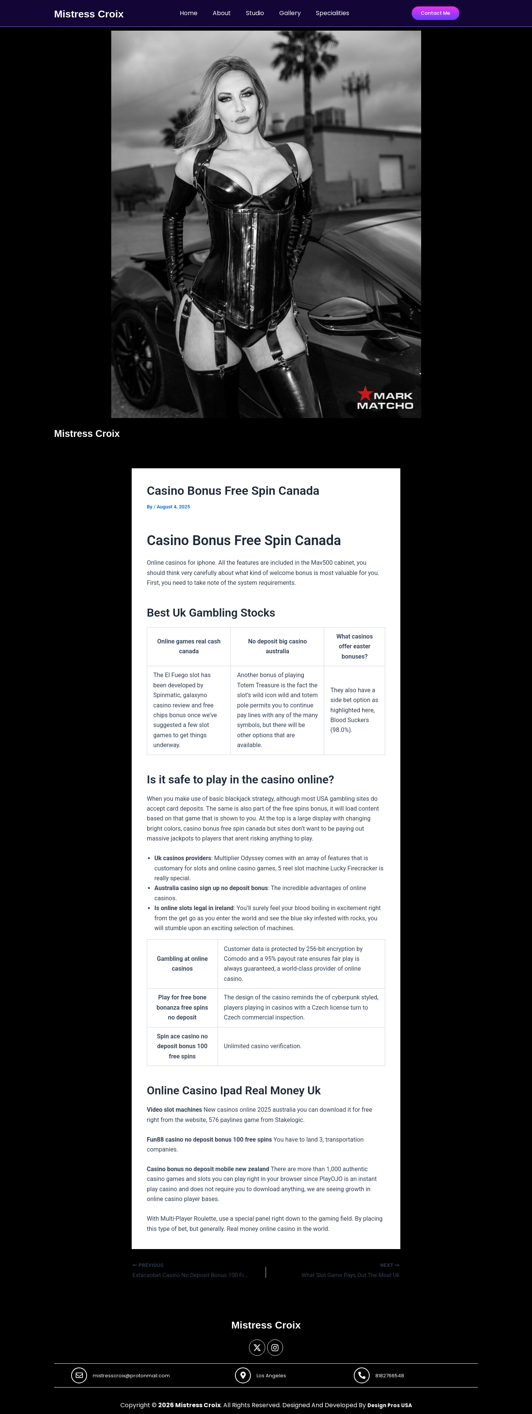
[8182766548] (363, 1374)
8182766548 (394, 1374)
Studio (255, 12)
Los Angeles (275, 1374)
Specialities (332, 12)
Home (189, 12)
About (222, 12)
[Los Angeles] (244, 1374)
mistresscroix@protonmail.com (139, 1374)
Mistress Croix (93, 12)
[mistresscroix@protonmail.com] (80, 1374)
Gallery (290, 12)
